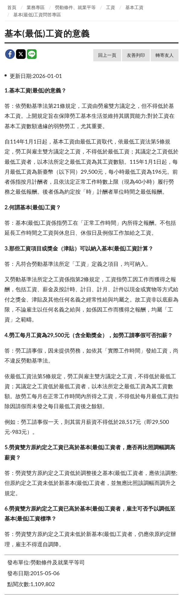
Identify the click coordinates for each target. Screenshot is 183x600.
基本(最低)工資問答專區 (37, 14)
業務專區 (36, 7)
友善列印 (136, 55)
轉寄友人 (165, 55)
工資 (110, 7)
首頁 (11, 7)
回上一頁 (107, 55)
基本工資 (134, 7)
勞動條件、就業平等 (75, 7)
